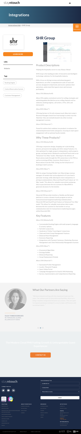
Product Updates (44, 412)
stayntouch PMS (5, 408)
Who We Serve (24, 408)
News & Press (23, 410)
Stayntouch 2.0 (5, 406)
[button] (40, 355)
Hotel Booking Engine (6, 414)
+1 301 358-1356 (63, 419)
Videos (41, 417)
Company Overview (25, 406)
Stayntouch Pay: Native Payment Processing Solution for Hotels (11, 411)
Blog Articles (43, 408)
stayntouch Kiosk (5, 418)
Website (7, 68)
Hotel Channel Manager (7, 416)
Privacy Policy (23, 431)
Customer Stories (44, 406)
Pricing (3, 425)
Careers (23, 412)
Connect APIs (4, 420)
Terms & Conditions (35, 431)
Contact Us (62, 406)
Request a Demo (63, 408)
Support (42, 410)
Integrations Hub (14, 25)
